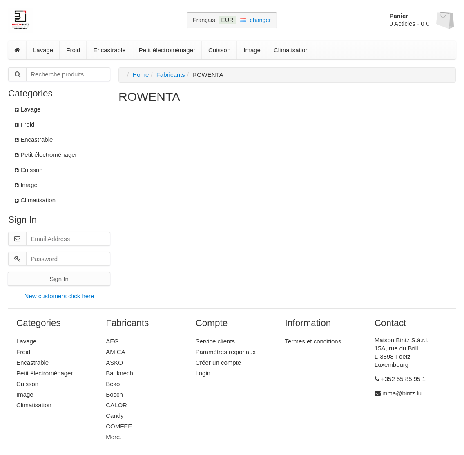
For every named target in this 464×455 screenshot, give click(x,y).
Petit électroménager (167, 50)
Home (140, 74)
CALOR (116, 404)
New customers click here (59, 295)
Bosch (114, 394)
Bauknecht (120, 373)
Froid (73, 50)
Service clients (215, 341)
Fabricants (170, 74)
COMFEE (119, 426)
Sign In (59, 278)
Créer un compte (218, 362)
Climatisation (291, 50)
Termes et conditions (313, 341)
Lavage (43, 50)
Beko (113, 383)
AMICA (115, 351)
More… (116, 436)
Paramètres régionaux (225, 351)
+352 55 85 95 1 (400, 378)
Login (202, 373)
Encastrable (109, 50)
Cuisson (219, 50)
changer (260, 20)
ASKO (114, 362)
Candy (114, 415)
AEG (112, 341)
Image (252, 50)
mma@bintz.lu (398, 393)
